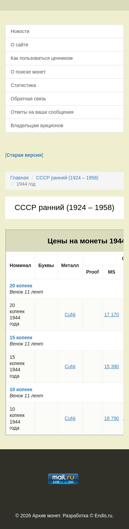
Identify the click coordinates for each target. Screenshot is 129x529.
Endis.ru (103, 515)
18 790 (111, 418)
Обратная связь (28, 98)
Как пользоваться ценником (42, 58)
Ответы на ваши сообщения (42, 112)
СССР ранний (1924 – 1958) (67, 177)
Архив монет (46, 515)
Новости (20, 31)
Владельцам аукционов (37, 125)
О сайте (19, 44)
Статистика (23, 85)
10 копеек (21, 389)
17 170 (111, 314)
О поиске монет (28, 72)
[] (24, 155)
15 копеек (21, 337)
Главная (19, 177)
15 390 (111, 366)
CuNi (70, 314)
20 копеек (21, 285)
